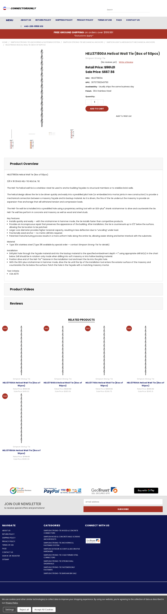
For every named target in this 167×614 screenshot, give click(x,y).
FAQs (119, 20)
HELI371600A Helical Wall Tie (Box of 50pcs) (21, 452)
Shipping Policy (64, 20)
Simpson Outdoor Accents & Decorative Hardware (62, 550)
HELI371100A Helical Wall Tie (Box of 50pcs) (21, 384)
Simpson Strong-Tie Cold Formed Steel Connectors (61, 556)
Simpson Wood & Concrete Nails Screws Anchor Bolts (62, 537)
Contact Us (133, 20)
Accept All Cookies (43, 609)
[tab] (83, 164)
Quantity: (90, 96)
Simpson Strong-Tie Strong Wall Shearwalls (58, 562)
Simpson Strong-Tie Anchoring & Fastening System (58, 544)
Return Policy (43, 20)
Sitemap (5, 559)
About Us (26, 20)
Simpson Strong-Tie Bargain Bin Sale (60, 573)
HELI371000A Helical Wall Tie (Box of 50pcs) (63, 384)
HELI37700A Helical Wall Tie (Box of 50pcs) (104, 384)
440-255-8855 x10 (33, 26)
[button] (112, 540)
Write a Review (126, 62)
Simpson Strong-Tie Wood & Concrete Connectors (61, 531)
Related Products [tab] (81, 320)
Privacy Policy (85, 20)
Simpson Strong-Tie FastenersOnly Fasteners (59, 568)
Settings (9, 609)
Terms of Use (105, 20)
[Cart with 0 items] (164, 9)
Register (16, 556)
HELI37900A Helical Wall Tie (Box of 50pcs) (145, 384)
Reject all (24, 609)
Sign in (5, 556)
